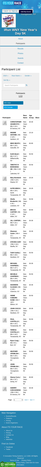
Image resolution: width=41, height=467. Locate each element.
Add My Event (26, 12)
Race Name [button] (16, 76)
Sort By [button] (6, 80)
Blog (7, 437)
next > (26, 400)
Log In (6, 11)
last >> (32, 400)
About (20, 39)
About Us (9, 430)
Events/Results (11, 416)
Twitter (8, 449)
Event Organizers (12, 423)
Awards (20, 58)
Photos (20, 53)
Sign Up (14, 11)
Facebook (9, 447)
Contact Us (10, 435)
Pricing (8, 420)
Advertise (9, 439)
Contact (20, 63)
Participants (20, 43)
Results (20, 49)
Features (9, 418)
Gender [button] (28, 76)
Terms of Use (14, 460)
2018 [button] (5, 76)
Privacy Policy (26, 460)
